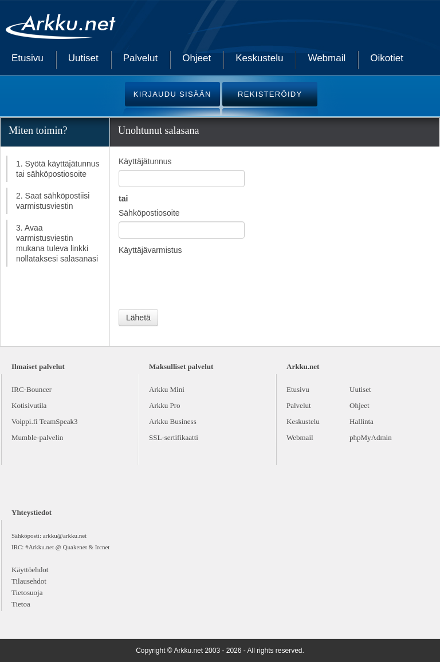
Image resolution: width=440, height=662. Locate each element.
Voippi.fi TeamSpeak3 (44, 421)
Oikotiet (386, 58)
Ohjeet (196, 58)
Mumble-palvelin (37, 437)
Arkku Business (173, 421)
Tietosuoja (26, 592)
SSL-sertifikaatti (173, 437)
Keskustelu (259, 58)
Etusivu (27, 58)
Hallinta (361, 421)
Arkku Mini (166, 389)
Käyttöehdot (29, 569)
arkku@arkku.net (65, 535)
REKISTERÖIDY (270, 94)
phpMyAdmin (370, 437)
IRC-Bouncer (31, 389)
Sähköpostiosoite (149, 212)
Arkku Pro (164, 405)
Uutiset (83, 58)
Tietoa (20, 604)
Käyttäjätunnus (145, 161)
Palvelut (140, 58)
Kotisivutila (28, 405)
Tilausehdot (28, 581)
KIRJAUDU (172, 94)
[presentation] (206, 281)
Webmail (326, 58)
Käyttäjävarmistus (150, 250)
